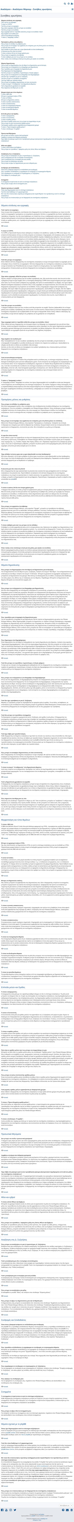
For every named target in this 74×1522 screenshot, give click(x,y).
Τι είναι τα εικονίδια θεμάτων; (9, 109)
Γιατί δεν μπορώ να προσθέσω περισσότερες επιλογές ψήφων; (20, 73)
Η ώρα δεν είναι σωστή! (8, 47)
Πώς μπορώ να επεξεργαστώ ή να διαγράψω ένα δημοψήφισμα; (20, 75)
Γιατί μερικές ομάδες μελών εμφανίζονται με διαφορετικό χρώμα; (20, 125)
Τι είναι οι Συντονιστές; (7, 117)
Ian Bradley (41, 1514)
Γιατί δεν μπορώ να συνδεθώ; (10, 30)
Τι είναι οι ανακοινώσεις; (8, 103)
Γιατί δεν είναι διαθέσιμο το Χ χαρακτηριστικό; (14, 192)
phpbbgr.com (44, 1518)
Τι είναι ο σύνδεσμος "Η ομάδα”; (10, 129)
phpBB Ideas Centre (7, 1449)
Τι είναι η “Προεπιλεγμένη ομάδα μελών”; (13, 127)
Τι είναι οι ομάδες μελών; (8, 119)
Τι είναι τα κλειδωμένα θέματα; (10, 107)
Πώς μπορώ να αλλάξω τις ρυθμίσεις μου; (13, 44)
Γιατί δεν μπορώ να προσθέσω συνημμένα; (14, 78)
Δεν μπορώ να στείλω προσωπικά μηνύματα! (14, 135)
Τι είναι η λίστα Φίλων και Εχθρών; (11, 147)
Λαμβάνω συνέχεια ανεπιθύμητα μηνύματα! (14, 137)
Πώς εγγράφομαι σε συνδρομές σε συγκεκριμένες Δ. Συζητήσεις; (20, 173)
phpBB (13, 479)
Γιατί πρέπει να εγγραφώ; (8, 22)
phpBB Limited (10, 1433)
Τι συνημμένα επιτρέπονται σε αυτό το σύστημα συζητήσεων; (19, 182)
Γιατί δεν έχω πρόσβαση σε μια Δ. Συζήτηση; (14, 76)
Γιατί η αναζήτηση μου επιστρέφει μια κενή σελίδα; (16, 159)
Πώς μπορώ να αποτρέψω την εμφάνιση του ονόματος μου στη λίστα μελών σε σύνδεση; (27, 45)
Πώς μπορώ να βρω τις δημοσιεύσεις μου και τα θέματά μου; (19, 163)
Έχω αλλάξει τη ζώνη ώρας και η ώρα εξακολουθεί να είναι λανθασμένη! (22, 49)
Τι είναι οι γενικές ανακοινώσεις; (10, 102)
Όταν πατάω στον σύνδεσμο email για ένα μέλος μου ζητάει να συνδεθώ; (22, 59)
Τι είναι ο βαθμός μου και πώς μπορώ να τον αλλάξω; (17, 57)
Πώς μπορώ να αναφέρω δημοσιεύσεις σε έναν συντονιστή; (19, 82)
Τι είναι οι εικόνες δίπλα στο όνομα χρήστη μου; (15, 53)
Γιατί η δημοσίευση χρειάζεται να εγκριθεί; (13, 86)
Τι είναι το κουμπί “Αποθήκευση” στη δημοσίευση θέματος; (18, 84)
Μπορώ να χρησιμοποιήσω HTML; (11, 96)
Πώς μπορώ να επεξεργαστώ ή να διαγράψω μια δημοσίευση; (19, 67)
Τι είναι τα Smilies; (6, 98)
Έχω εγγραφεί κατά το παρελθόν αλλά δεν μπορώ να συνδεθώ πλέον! (22, 32)
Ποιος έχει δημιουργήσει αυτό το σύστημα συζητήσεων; (17, 190)
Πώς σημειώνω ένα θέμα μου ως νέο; (12, 88)
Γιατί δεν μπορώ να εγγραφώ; (10, 26)
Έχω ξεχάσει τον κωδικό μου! (9, 33)
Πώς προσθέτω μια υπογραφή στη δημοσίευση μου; (16, 69)
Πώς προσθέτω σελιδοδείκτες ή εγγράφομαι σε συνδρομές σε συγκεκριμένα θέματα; (26, 171)
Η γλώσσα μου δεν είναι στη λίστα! (11, 51)
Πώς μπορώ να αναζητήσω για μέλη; (12, 161)
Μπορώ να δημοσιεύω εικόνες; (10, 100)
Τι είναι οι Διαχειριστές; (8, 116)
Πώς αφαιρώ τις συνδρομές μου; (10, 175)
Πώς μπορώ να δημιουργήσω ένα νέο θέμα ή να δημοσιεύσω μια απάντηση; (23, 65)
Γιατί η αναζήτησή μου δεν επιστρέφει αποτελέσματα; (17, 157)
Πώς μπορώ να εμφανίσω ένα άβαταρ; (12, 55)
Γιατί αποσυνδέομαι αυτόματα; (10, 35)
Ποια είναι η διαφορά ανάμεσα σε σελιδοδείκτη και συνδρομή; (19, 169)
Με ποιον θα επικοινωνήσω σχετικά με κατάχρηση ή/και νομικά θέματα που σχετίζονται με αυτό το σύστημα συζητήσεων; (33, 195)
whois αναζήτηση (42, 1466)
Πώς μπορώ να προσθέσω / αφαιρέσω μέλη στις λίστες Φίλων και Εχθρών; (23, 149)
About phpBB (25, 1434)
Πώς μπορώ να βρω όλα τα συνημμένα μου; (14, 183)
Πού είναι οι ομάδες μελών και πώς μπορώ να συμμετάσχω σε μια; (21, 121)
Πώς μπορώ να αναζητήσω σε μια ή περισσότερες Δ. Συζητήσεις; (20, 155)
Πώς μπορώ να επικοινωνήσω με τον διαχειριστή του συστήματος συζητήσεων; (24, 197)
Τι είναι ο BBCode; (6, 94)
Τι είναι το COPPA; (6, 24)
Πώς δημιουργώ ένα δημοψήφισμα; (11, 71)
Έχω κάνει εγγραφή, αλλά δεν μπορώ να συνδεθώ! (16, 28)
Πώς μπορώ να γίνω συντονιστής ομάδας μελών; (15, 123)
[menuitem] (65, 3)
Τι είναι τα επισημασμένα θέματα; (11, 105)
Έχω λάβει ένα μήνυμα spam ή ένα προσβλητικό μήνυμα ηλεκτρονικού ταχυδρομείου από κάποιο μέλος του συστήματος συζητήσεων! (36, 140)
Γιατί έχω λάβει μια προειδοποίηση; (11, 80)
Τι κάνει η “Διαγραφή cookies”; (10, 37)
